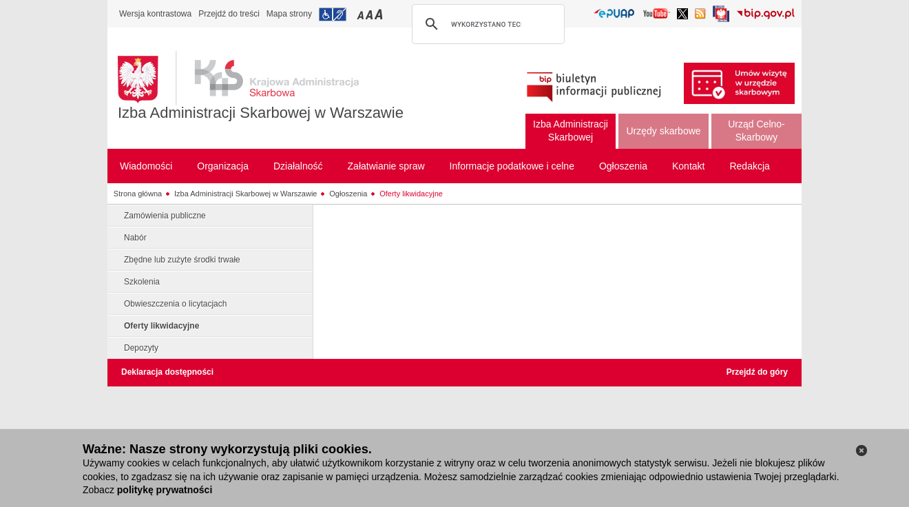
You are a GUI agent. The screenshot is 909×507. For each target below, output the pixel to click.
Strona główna (138, 193)
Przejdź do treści (229, 14)
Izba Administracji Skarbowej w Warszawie (261, 112)
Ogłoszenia (348, 193)
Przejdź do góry (757, 372)
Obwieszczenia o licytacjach (175, 304)
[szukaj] (486, 24)
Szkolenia (142, 282)
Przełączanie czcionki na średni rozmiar (370, 14)
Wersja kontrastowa (155, 14)
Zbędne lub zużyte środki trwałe (182, 260)
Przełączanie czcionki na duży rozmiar (380, 14)
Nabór (135, 237)
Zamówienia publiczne (165, 215)
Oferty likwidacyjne (411, 193)
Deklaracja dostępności (167, 372)
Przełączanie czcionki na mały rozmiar (361, 14)
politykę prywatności (164, 489)
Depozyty (141, 348)
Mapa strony (289, 14)
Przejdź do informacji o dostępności (332, 14)
